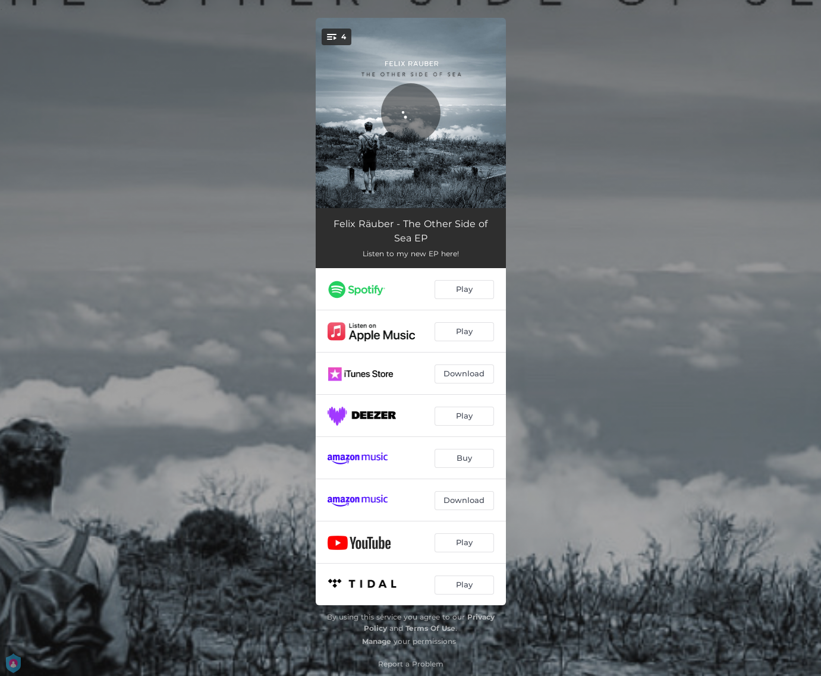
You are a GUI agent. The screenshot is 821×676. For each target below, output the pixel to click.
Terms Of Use (430, 628)
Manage (376, 641)
